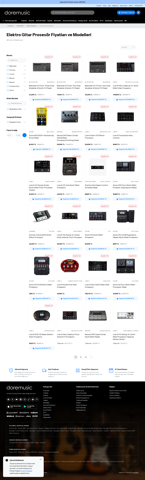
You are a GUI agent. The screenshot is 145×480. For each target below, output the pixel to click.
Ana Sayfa (10, 26)
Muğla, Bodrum (104, 461)
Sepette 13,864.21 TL (42, 249)
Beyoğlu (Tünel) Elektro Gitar (18, 431)
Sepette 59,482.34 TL (41, 199)
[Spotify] (33, 399)
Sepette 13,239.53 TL (126, 298)
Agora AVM (13, 452)
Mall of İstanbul (14, 433)
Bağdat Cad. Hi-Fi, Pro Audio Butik (56, 428)
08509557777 (139, 5)
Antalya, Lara (46, 461)
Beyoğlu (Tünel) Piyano (61, 431)
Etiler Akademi (97, 431)
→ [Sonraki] (142, 2)
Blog (109, 5)
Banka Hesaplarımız (82, 398)
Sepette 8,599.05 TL (98, 199)
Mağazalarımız (81, 410)
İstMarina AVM (115, 431)
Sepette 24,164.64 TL (70, 199)
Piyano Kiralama (81, 405)
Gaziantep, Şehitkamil (68, 461)
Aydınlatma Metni (115, 398)
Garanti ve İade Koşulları (84, 395)
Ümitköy (42, 443)
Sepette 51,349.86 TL (97, 149)
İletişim (131, 5)
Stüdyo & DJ (82, 21)
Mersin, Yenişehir (92, 461)
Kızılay (37, 443)
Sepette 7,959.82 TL (42, 149)
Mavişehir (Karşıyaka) (52, 452)
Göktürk (106, 431)
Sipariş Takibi (123, 5)
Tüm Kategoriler (9, 21)
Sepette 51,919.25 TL (98, 249)
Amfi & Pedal (41, 21)
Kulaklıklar (109, 21)
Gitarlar (31, 21)
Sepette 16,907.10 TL (70, 99)
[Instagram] (25, 399)
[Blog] (37, 399)
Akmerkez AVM (32, 428)
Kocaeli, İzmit (81, 461)
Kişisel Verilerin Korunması (117, 390)
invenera (135, 472)
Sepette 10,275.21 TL (70, 298)
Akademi (98, 5)
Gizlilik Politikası (114, 393)
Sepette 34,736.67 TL (125, 149)
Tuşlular (24, 21)
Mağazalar (115, 5)
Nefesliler (57, 21)
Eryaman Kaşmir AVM (26, 443)
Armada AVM (13, 443)
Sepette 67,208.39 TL (69, 249)
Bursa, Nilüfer (56, 461)
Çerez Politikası (114, 395)
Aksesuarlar (118, 21)
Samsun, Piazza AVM (117, 461)
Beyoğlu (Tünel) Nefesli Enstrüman (41, 431)
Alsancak (21, 452)
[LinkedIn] (20, 399)
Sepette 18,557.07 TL (42, 348)
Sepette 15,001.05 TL (126, 199)
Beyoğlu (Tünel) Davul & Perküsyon (114, 428)
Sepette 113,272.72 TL (97, 298)
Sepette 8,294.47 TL (126, 249)
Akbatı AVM (22, 428)
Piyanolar (46, 390)
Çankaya (41, 452)
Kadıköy (123, 431)
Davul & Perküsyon (70, 21)
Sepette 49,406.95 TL (69, 149)
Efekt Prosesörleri (31, 26)
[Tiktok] (29, 399)
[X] (12, 399)
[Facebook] (8, 399)
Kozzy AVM (131, 431)
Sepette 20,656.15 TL (42, 99)
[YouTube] (16, 399)
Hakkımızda (80, 390)
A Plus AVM (13, 428)
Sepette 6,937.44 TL (42, 298)
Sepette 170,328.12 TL (125, 99)
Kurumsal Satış (81, 407)
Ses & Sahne (93, 21)
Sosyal (105, 5)
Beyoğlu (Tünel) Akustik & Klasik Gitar (90, 428)
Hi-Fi (101, 21)
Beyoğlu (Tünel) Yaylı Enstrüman (81, 431)
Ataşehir (41, 428)
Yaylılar (49, 21)
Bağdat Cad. (72, 428)
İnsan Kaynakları (81, 393)
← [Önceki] (3, 2)
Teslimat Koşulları (82, 400)
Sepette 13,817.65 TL (98, 99)
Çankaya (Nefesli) (31, 452)
